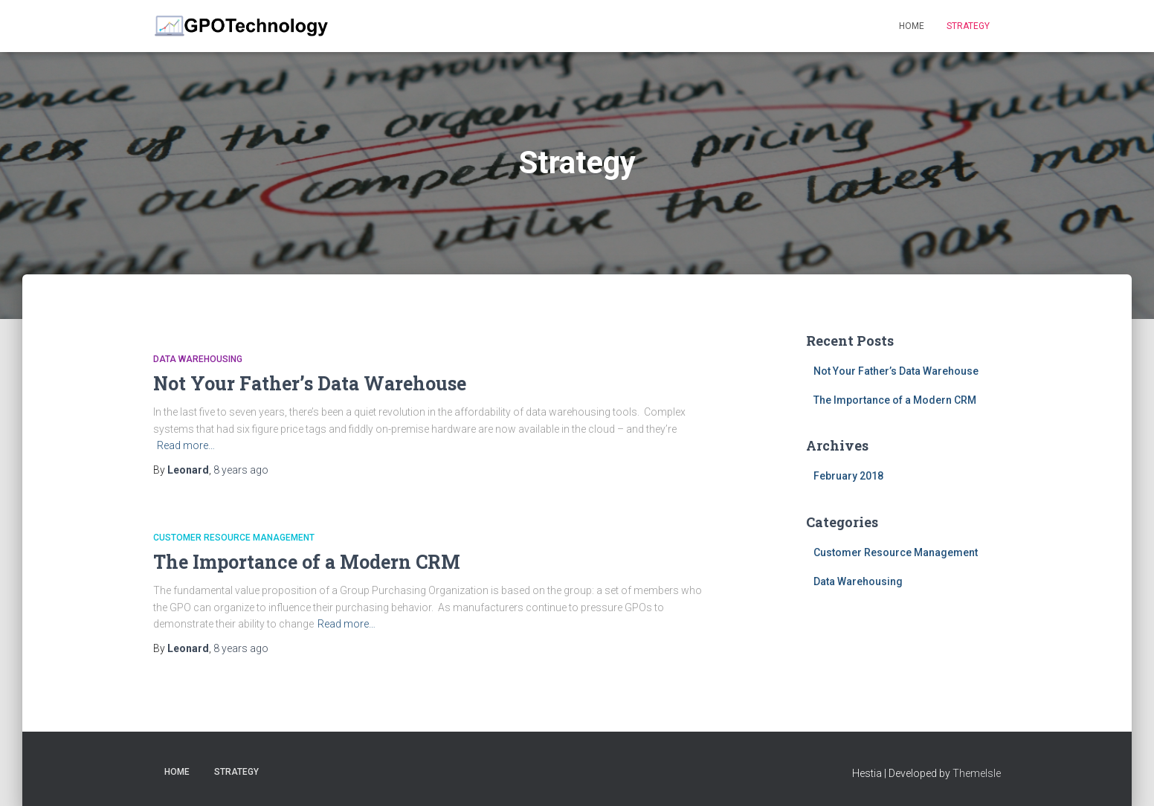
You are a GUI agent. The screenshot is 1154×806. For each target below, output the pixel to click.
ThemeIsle (976, 773)
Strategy (968, 26)
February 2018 (848, 476)
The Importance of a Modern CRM (306, 561)
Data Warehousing (197, 359)
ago (240, 470)
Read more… (186, 445)
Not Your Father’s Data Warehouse (309, 383)
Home (911, 26)
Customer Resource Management (234, 537)
